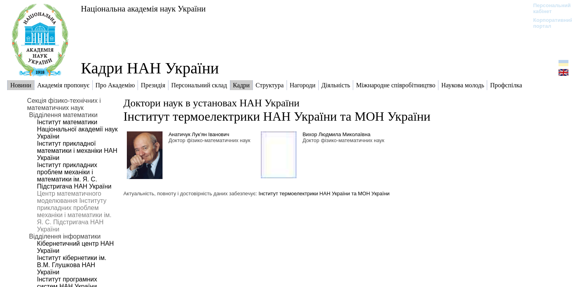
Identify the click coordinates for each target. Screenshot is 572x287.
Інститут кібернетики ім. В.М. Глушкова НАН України (71, 264)
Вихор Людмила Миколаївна (336, 134)
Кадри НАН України (150, 68)
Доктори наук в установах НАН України (211, 103)
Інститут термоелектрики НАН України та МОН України (276, 116)
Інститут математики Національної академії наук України (77, 129)
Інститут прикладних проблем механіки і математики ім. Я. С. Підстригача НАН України (74, 176)
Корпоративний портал (548, 23)
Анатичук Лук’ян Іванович (198, 134)
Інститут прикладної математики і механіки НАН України (77, 150)
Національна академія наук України (143, 8)
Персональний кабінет (548, 8)
